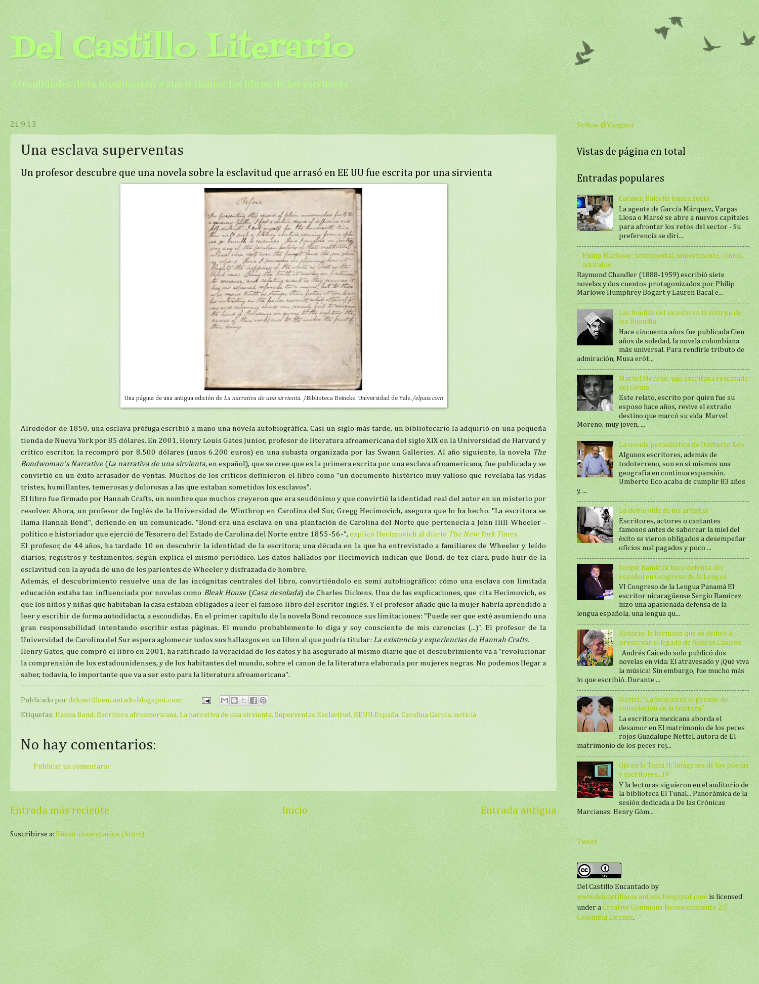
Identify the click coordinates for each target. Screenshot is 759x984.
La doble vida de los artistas (663, 510)
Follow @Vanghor (606, 125)
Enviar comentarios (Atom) (100, 834)
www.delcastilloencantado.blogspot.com (642, 897)
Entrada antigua (519, 811)
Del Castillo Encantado (613, 886)
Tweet (587, 841)
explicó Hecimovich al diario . (434, 534)
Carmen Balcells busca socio (664, 198)
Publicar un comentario (71, 766)
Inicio (295, 811)
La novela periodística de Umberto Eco (681, 445)
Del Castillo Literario (182, 49)
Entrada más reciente (59, 811)
